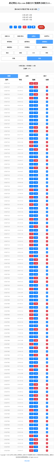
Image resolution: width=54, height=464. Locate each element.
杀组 (20, 53)
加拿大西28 (20, 36)
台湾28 (34, 36)
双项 (13, 58)
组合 (7, 53)
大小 (33, 53)
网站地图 (27, 460)
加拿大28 (7, 36)
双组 (39, 58)
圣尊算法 (44, 41)
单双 (47, 53)
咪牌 (41, 27)
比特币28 (46, 36)
